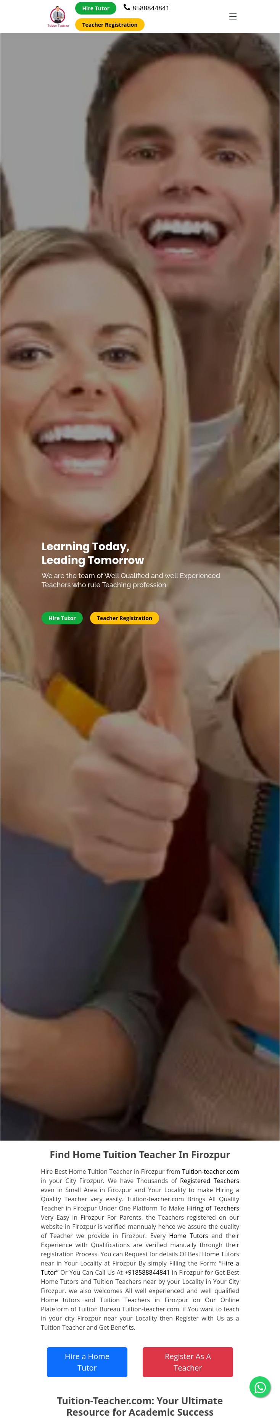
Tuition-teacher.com (210, 1171)
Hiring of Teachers (213, 1208)
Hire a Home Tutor (87, 1362)
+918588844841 (147, 1272)
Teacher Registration (109, 24)
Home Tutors (188, 1236)
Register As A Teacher (188, 1362)
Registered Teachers (209, 1180)
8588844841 (146, 7)
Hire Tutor (95, 8)
